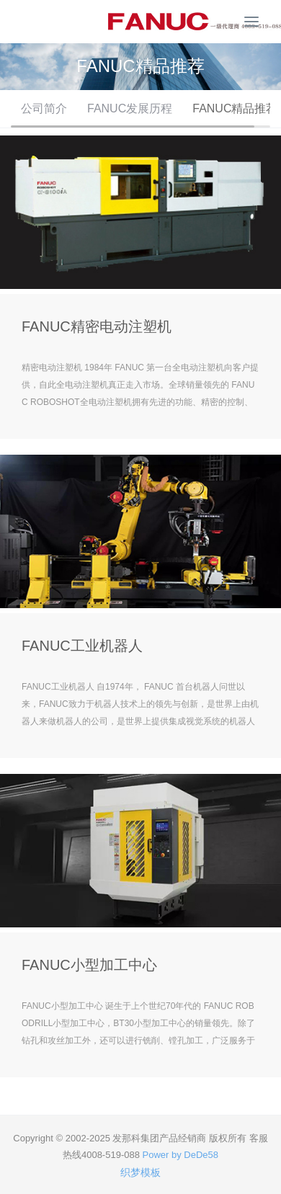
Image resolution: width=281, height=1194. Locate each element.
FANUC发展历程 (129, 108)
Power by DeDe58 (181, 1154)
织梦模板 (140, 1172)
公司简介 (44, 108)
